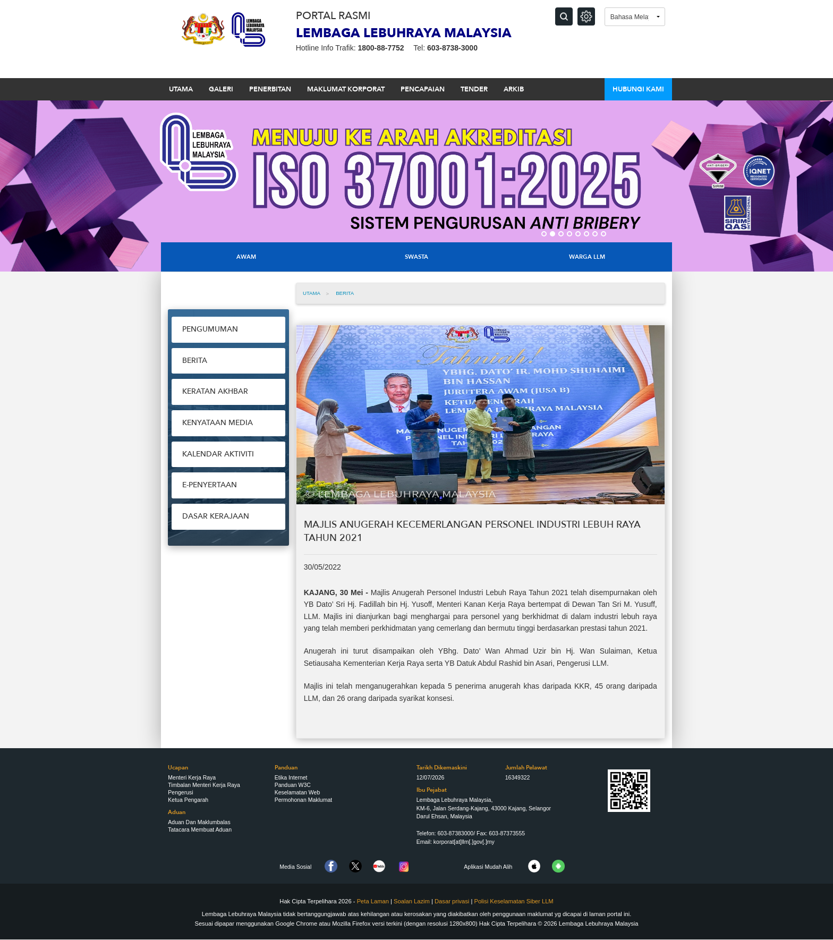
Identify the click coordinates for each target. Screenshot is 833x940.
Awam (246, 257)
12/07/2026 (430, 777)
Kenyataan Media (217, 423)
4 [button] (569, 233)
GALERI (221, 89)
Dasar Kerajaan (215, 516)
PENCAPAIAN (423, 89)
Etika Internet (291, 777)
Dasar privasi (453, 901)
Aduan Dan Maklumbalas (199, 822)
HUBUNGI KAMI (638, 89)
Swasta (416, 257)
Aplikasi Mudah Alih (488, 866)
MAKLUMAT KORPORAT (346, 89)
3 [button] (561, 233)
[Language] (635, 16)
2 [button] (552, 233)
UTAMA (181, 89)
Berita (194, 360)
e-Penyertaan (209, 485)
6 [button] (586, 233)
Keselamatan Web (297, 792)
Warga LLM (587, 257)
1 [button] (544, 233)
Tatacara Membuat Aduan (200, 829)
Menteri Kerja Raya (192, 777)
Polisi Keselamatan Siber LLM (513, 901)
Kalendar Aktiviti (218, 454)
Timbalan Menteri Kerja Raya (204, 785)
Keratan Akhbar (215, 391)
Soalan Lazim (412, 901)
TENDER (474, 89)
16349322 (517, 777)
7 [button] (595, 233)
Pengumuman (210, 329)
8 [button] (603, 233)
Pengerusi (180, 792)
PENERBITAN (270, 89)
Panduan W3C (293, 785)
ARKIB (514, 89)
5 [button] (578, 233)
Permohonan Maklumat (304, 800)
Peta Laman (373, 901)
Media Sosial (295, 866)
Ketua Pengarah (188, 800)
